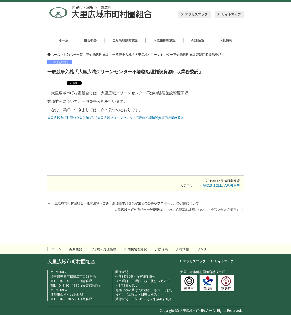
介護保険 (161, 249)
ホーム (55, 54)
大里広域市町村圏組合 (71, 261)
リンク (202, 249)
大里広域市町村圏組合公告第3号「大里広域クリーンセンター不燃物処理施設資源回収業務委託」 (117, 118)
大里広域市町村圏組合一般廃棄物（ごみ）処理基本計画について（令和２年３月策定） (179, 209)
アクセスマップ (196, 14)
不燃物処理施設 (59, 62)
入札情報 (182, 249)
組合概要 (75, 249)
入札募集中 (232, 185)
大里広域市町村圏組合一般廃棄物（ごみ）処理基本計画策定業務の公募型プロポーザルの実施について (123, 203)
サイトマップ (231, 14)
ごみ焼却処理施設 (103, 249)
